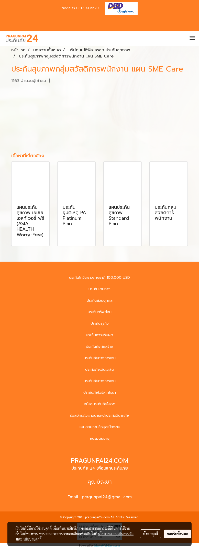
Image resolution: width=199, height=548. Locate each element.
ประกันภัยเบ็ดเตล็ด (99, 369)
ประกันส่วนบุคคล (100, 300)
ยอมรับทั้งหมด (177, 533)
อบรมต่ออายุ (99, 438)
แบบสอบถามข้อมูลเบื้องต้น (99, 427)
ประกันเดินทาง (99, 289)
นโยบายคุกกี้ (32, 539)
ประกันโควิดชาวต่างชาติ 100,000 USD (99, 277)
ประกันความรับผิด (99, 335)
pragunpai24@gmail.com (107, 497)
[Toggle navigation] (192, 38)
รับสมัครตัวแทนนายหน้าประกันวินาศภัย (99, 415)
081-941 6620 (87, 8)
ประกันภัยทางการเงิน (100, 358)
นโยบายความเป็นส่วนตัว (116, 533)
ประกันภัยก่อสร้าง (99, 346)
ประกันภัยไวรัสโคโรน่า (99, 392)
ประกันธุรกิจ (100, 323)
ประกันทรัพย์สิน (100, 312)
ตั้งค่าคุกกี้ (150, 533)
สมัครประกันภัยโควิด (99, 404)
